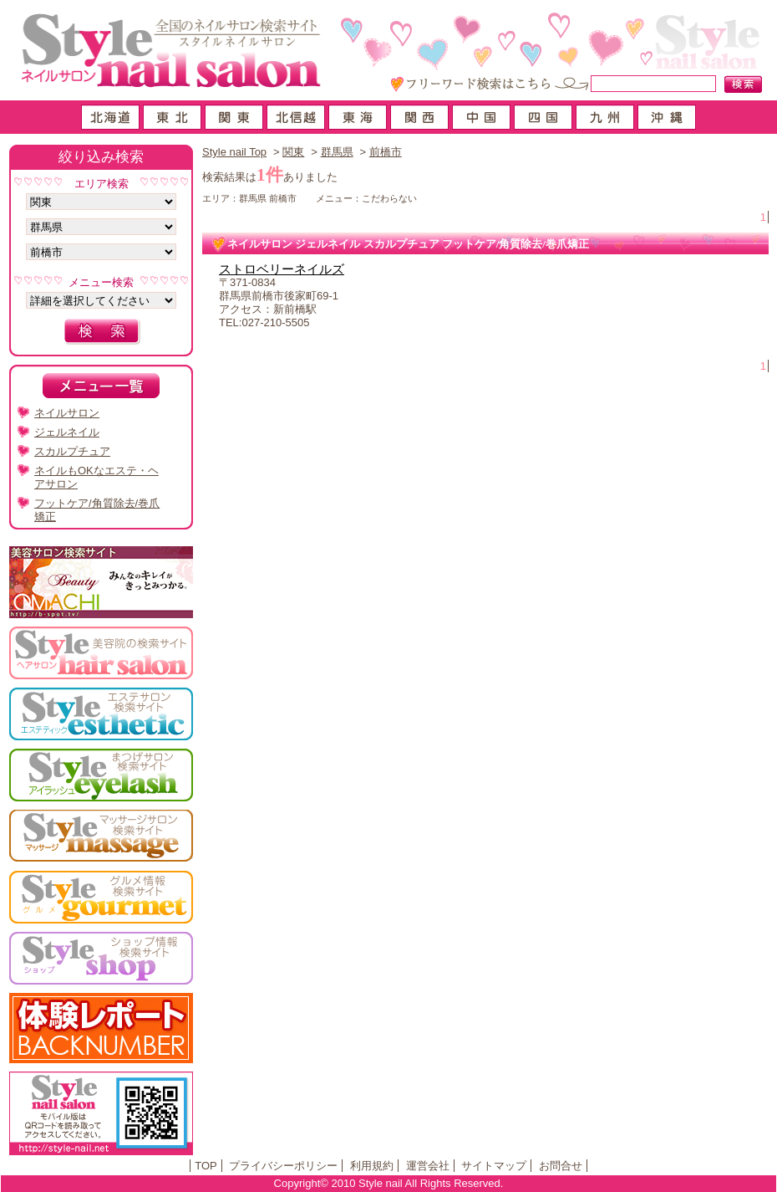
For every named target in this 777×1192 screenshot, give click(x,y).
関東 (293, 152)
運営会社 (427, 1165)
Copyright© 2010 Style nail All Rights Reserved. (389, 1183)
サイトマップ (493, 1165)
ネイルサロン (66, 413)
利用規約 (372, 1165)
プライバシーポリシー (283, 1165)
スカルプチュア (72, 451)
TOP (206, 1165)
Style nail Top (234, 152)
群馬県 (337, 152)
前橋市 (385, 152)
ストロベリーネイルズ (281, 269)
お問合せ (560, 1165)
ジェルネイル (66, 432)
